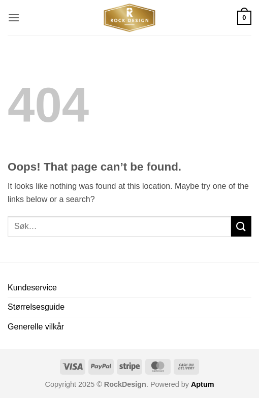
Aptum (202, 384)
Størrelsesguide (36, 307)
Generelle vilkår (36, 326)
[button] (14, 17)
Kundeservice (32, 287)
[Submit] (241, 226)
